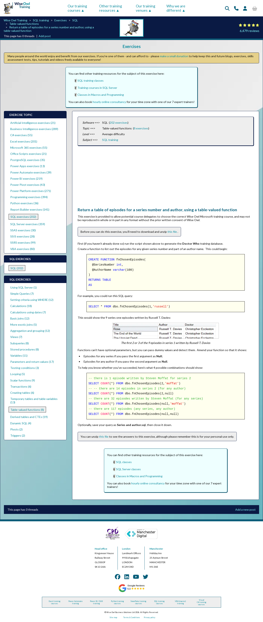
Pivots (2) (16, 429)
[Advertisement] (166, 178)
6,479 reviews (249, 31)
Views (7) (16, 337)
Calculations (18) (21, 306)
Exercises (60, 20)
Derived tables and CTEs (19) (29, 417)
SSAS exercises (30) (23, 230)
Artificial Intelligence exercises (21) (32, 122)
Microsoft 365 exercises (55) (28, 147)
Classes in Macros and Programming (100, 94)
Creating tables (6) (22, 392)
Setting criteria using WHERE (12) (31, 299)
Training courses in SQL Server (97, 87)
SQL (75, 20)
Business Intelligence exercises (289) (34, 129)
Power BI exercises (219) (26, 178)
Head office (101, 548)
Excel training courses (54, 602)
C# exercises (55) (21, 135)
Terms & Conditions (131, 617)
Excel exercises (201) (23, 141)
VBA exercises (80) (22, 249)
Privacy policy (149, 617)
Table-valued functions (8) (27, 409)
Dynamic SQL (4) (20, 423)
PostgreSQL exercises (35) (27, 160)
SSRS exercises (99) (23, 242)
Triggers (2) (17, 435)
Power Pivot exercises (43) (27, 184)
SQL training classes (90, 80)
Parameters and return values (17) (32, 361)
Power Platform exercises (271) (30, 191)
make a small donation (174, 56)
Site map (113, 617)
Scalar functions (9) (22, 380)
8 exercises (141, 128)
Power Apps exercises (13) (27, 166)
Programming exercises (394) (29, 197)
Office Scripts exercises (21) (28, 153)
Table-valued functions (24, 23)
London (126, 548)
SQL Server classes (128, 469)
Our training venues (145, 8)
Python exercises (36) (24, 203)
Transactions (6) (20, 386)
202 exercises (119, 122)
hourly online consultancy (109, 102)
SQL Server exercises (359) (27, 224)
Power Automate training (75, 602)
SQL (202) (16, 268)
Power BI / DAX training (96, 602)
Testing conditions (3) (24, 368)
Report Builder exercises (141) (29, 209)
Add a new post (245, 509)
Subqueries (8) (19, 343)
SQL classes (124, 462)
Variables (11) (19, 355)
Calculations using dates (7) (28, 312)
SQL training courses (159, 602)
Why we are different (175, 8)
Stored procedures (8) (24, 349)
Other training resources (110, 8)
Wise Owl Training (15, 20)
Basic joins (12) (19, 318)
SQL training (41, 20)
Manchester (156, 548)
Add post (45, 36)
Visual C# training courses (201, 602)
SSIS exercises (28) (22, 236)
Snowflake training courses (138, 602)
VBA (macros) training (180, 602)
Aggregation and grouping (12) (30, 330)
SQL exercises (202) (23, 216)
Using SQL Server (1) (23, 287)
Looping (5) (17, 374)
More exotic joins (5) (23, 324)
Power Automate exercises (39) (30, 172)
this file (172, 231)
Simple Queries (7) (22, 293)
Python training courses (117, 602)
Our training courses (77, 8)
